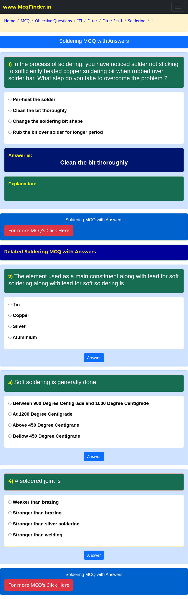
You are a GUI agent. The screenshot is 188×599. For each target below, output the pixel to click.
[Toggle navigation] (178, 7)
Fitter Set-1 (113, 20)
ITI (79, 20)
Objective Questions (53, 20)
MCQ (25, 20)
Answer (94, 357)
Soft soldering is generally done (52, 382)
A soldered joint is (34, 480)
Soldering (137, 20)
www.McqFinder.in (27, 7)
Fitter (92, 20)
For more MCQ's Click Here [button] (38, 230)
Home (9, 20)
